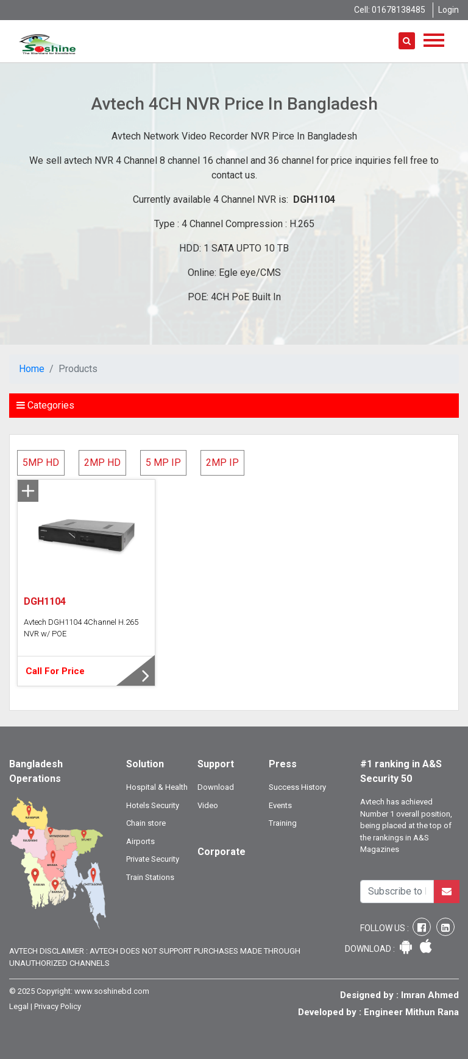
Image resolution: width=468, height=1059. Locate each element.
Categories (45, 405)
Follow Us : (385, 928)
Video (207, 805)
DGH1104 (45, 601)
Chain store (146, 823)
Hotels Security (152, 805)
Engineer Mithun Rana (411, 1012)
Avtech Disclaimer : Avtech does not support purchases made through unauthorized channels (154, 957)
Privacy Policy (57, 1006)
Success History (297, 787)
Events (280, 805)
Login (448, 10)
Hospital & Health (157, 787)
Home (31, 369)
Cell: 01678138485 (389, 10)
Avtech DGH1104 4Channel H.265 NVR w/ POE (81, 628)
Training (283, 823)
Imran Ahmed (430, 995)
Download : (371, 949)
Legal (19, 1006)
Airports (140, 841)
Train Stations (150, 877)
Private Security (152, 859)
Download (215, 787)
